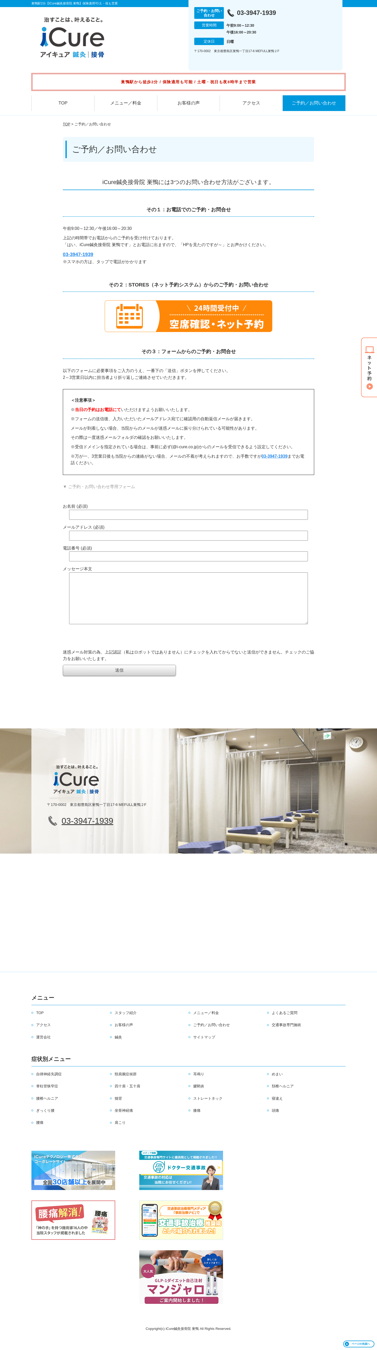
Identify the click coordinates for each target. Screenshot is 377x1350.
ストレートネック (208, 1109)
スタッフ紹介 (126, 1023)
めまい (277, 1084)
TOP (63, 103)
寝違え (277, 1109)
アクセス (251, 103)
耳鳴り (198, 1084)
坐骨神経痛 (124, 1121)
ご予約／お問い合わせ (314, 103)
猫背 (118, 1109)
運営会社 (43, 1047)
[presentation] (102, 649)
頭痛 (275, 1121)
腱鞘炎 (198, 1096)
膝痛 (197, 1121)
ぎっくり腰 (45, 1121)
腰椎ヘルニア (47, 1109)
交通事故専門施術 (286, 1035)
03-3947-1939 (275, 456)
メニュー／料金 (125, 103)
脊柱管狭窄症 (47, 1096)
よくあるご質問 (284, 1023)
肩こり (120, 1133)
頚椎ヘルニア (283, 1096)
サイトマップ (204, 1047)
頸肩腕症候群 (126, 1084)
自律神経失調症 (49, 1084)
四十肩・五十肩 (127, 1096)
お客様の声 (189, 103)
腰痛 (39, 1133)
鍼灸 (118, 1047)
